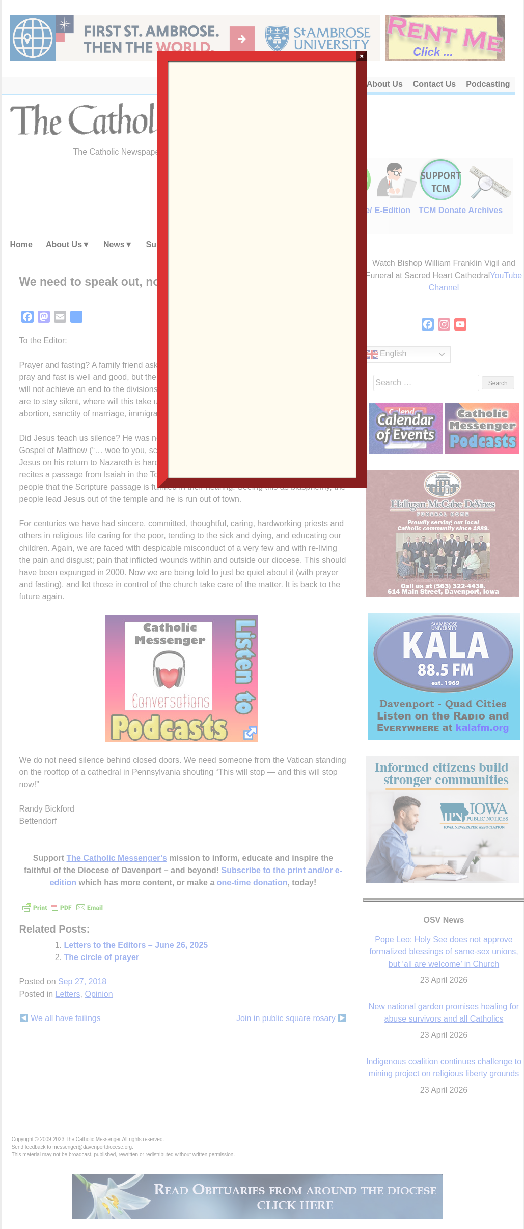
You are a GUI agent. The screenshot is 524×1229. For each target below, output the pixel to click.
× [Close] (362, 56)
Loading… (262, 268)
